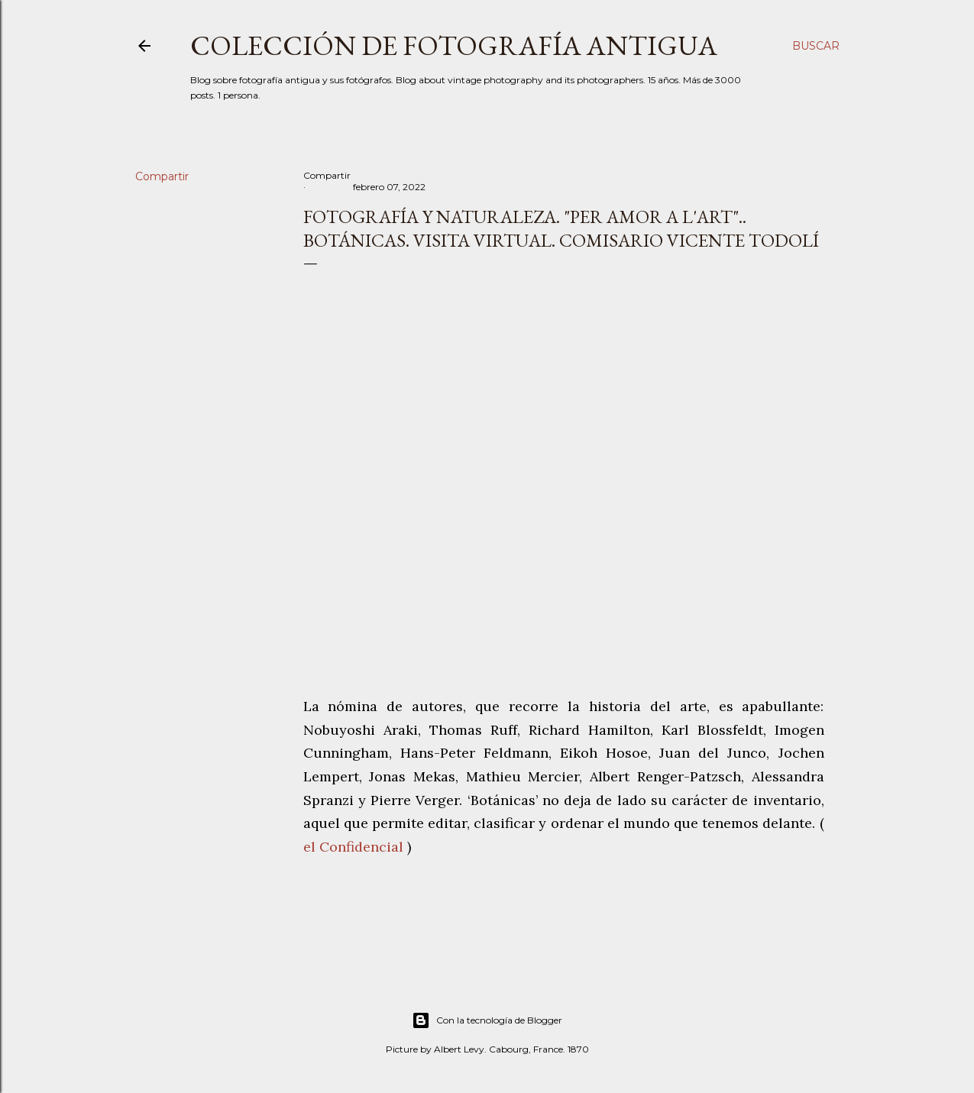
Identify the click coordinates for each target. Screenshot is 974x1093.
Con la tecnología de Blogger (487, 1020)
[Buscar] (816, 45)
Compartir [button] (162, 176)
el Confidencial (353, 846)
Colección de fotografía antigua (453, 45)
